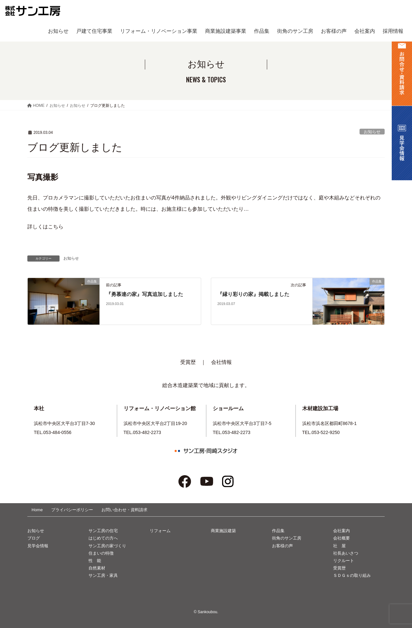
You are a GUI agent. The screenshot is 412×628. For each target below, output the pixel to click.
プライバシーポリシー (72, 509)
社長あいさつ (345, 553)
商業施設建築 (223, 530)
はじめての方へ (103, 538)
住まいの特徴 (101, 553)
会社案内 (341, 530)
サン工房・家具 (103, 575)
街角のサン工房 (286, 538)
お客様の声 (282, 545)
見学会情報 (37, 545)
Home (37, 509)
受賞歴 (188, 362)
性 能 (95, 560)
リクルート (343, 560)
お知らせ (372, 131)
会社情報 (221, 362)
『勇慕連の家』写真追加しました (144, 294)
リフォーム (160, 530)
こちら (55, 226)
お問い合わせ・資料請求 (124, 509)
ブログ (33, 538)
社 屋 (339, 545)
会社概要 (341, 538)
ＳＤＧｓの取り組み (352, 575)
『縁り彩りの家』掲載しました (253, 294)
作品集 (278, 530)
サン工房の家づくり (107, 545)
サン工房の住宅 (103, 530)
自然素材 (97, 568)
